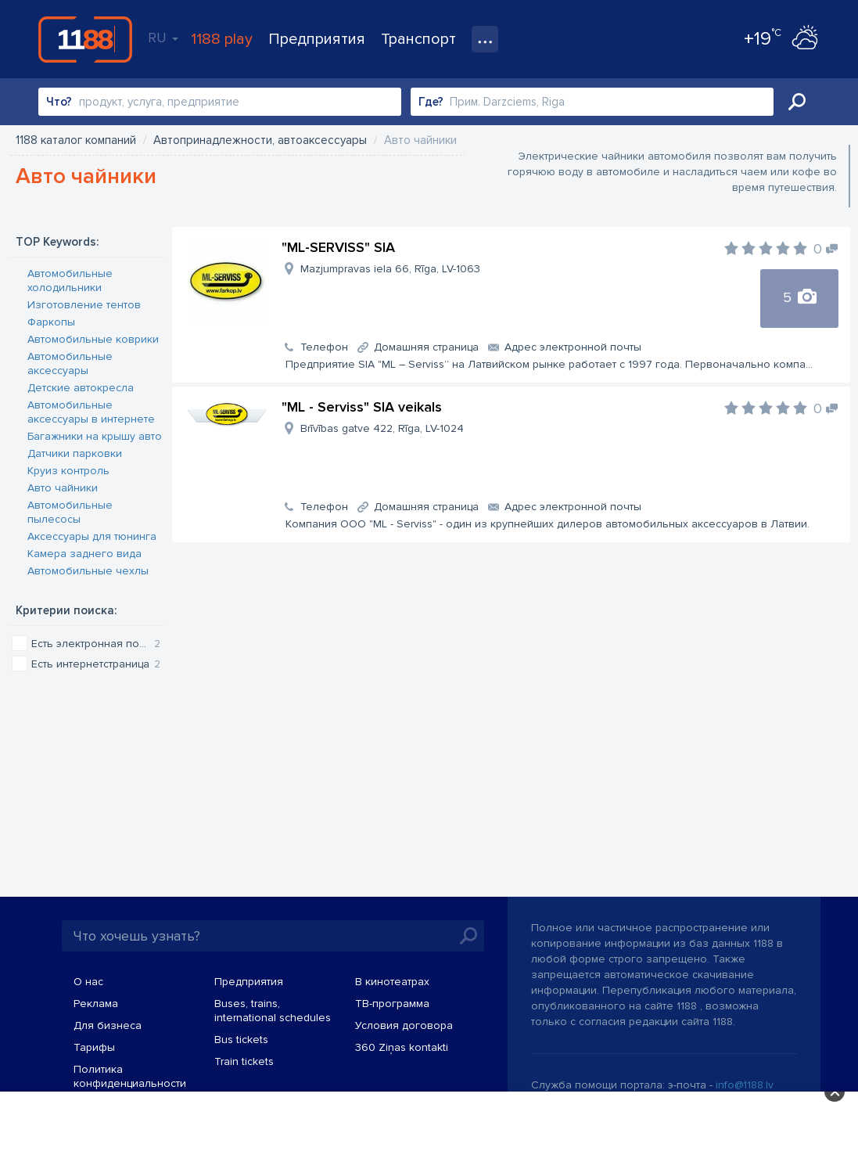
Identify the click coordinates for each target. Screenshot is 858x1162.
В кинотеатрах (392, 981)
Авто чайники (62, 488)
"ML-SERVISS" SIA (338, 247)
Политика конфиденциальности (130, 1076)
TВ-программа (392, 1003)
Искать (797, 101)
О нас (88, 981)
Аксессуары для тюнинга (91, 536)
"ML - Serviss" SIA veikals (362, 407)
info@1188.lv (745, 1085)
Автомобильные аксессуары (70, 363)
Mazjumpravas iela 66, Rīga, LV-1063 (390, 268)
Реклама (96, 1003)
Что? (59, 102)
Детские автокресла (80, 387)
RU (163, 37)
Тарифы (94, 1047)
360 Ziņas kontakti (401, 1047)
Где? (430, 102)
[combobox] (219, 102)
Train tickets (244, 1061)
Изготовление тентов (84, 304)
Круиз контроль (68, 470)
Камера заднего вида (84, 553)
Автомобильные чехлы (88, 570)
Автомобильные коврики (93, 339)
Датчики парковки (74, 453)
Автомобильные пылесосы (70, 512)
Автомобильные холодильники (70, 280)
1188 (85, 39)
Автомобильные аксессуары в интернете (91, 412)
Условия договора (404, 1025)
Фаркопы (51, 322)
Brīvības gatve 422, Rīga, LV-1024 (382, 428)
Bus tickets (241, 1039)
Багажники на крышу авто (94, 436)
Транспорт (418, 39)
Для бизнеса (108, 1025)
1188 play (222, 39)
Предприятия (316, 39)
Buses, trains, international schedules (272, 1010)
